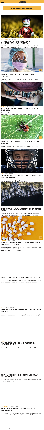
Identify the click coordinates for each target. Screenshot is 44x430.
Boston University (13, 39)
